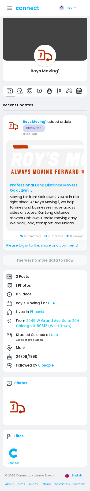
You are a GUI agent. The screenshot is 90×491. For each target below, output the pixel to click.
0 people (46, 365)
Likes (19, 435)
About (9, 484)
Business (33, 128)
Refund (46, 484)
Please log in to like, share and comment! (42, 245)
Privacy (33, 484)
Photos (20, 382)
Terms (20, 484)
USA (51, 303)
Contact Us (62, 484)
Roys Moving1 (45, 71)
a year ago (30, 134)
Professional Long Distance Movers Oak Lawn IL (44, 188)
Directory (78, 484)
